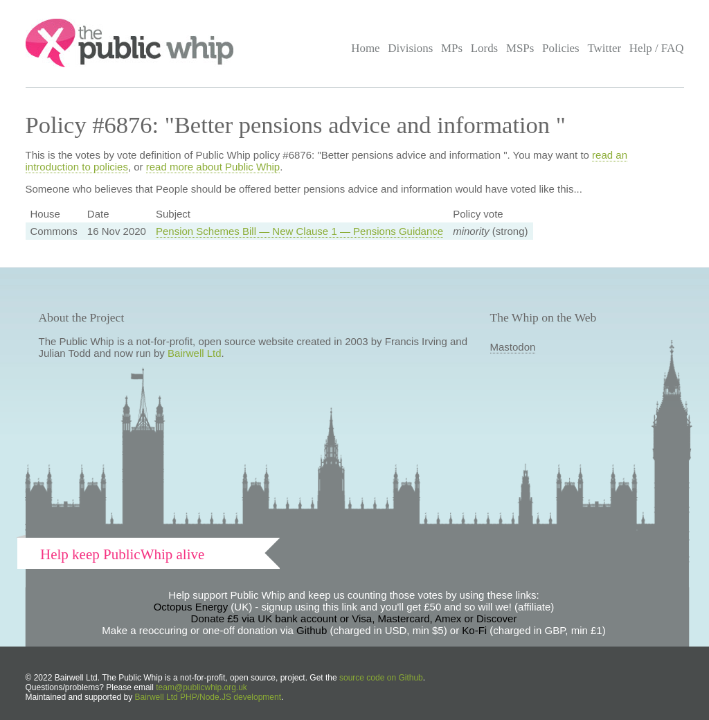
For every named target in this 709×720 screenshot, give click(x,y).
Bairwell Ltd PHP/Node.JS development (208, 697)
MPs (452, 48)
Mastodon (513, 347)
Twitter (604, 48)
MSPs (520, 48)
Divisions (410, 48)
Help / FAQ (656, 48)
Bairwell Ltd (195, 353)
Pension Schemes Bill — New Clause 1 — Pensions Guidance (299, 231)
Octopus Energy (191, 607)
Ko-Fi (474, 630)
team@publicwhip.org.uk (201, 687)
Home (365, 48)
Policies (561, 48)
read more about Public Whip (213, 167)
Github (311, 630)
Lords (485, 48)
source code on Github (381, 678)
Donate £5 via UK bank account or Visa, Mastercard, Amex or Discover (354, 618)
